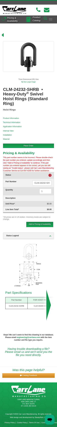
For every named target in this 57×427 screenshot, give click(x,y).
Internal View (8, 131)
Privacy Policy (10, 422)
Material (6, 139)
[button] (28, 375)
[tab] (28, 236)
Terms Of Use (34, 422)
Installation (7, 135)
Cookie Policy (22, 422)
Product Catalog (36, 19)
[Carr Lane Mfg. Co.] (14, 10)
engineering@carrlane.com (28, 337)
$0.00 (49, 204)
